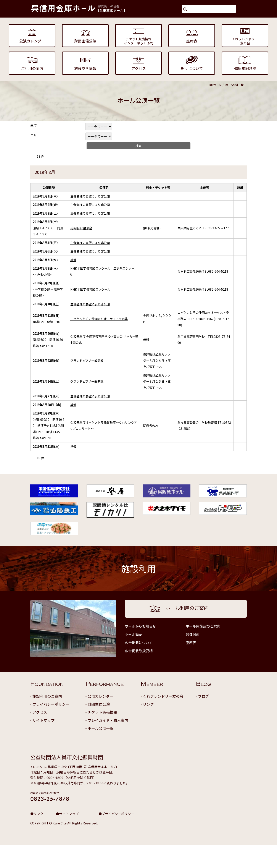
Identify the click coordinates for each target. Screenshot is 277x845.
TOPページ (214, 85)
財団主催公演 (99, 704)
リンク (148, 704)
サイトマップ (43, 720)
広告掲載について (139, 642)
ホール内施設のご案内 (203, 626)
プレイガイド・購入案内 (108, 720)
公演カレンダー (100, 696)
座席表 (191, 642)
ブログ (203, 696)
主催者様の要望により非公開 (90, 196)
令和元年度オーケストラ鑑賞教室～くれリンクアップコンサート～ (103, 425)
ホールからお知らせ (140, 626)
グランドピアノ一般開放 (86, 360)
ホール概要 (133, 634)
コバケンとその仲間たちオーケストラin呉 (99, 318)
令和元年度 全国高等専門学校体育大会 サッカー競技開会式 (103, 339)
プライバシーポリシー (50, 704)
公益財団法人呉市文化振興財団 (66, 757)
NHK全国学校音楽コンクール (91, 289)
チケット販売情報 (102, 712)
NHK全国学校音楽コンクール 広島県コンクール (102, 271)
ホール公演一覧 (100, 728)
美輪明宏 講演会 (81, 228)
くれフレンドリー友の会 (163, 696)
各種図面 (193, 634)
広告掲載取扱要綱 (139, 650)
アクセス (39, 712)
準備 (73, 259)
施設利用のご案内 (47, 696)
